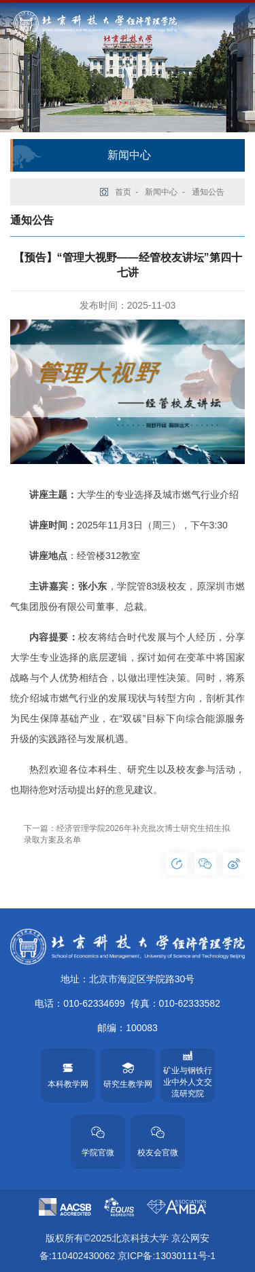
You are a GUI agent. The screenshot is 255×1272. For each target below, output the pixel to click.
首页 (123, 192)
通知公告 (208, 192)
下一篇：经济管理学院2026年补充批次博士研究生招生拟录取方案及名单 (127, 834)
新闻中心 (161, 192)
